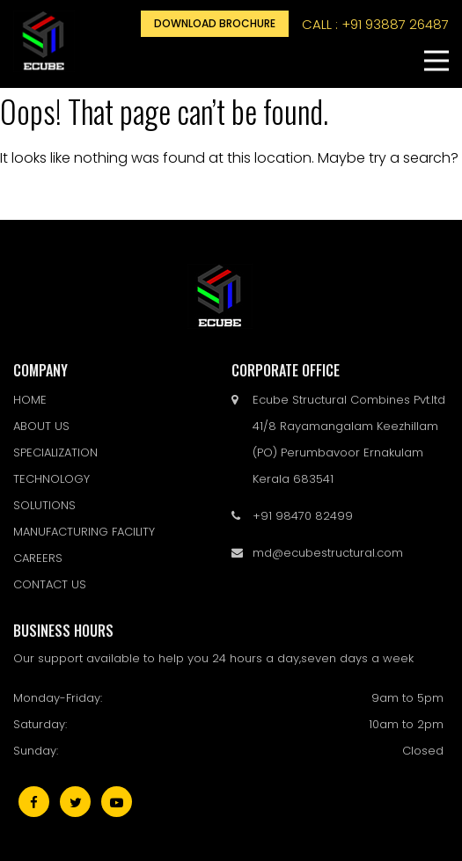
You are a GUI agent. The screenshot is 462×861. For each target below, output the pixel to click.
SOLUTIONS (44, 505)
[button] (436, 60)
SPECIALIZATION (55, 452)
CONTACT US (49, 584)
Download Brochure (214, 23)
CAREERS (37, 558)
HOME (30, 399)
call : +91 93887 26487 (375, 24)
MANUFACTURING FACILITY (84, 531)
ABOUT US (41, 426)
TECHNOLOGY (51, 479)
